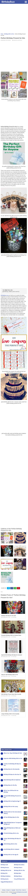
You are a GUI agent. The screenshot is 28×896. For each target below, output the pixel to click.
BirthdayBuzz (8, 1)
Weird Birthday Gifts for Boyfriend (12, 780)
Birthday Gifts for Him (6, 40)
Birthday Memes (18, 876)
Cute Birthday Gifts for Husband (11, 849)
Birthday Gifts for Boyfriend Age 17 (12, 801)
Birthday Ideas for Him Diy (10, 785)
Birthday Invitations (5, 876)
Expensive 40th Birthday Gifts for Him (13, 758)
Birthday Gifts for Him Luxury (11, 806)
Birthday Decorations (19, 864)
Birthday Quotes (5, 879)
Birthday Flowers (18, 867)
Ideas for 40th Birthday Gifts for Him (9, 674)
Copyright (13, 890)
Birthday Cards (4, 864)
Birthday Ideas (17, 873)
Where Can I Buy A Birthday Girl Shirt (13, 753)
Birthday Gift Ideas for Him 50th (8, 615)
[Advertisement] (14, 19)
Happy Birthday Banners (7, 882)
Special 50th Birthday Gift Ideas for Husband (11, 655)
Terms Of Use (18, 890)
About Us (24, 890)
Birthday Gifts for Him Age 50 (11, 854)
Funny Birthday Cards (19, 879)
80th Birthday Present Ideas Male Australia (11, 694)
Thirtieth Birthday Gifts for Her (11, 833)
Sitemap (3, 890)
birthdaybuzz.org (5, 295)
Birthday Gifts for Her (6, 870)
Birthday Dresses (5, 867)
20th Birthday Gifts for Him (10, 844)
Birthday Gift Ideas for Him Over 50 (12, 774)
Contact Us (8, 890)
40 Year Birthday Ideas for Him (11, 817)
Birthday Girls (4, 873)
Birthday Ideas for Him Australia (11, 769)
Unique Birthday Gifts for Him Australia (10, 713)
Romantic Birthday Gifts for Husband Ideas (11, 635)
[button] (26, 2)
